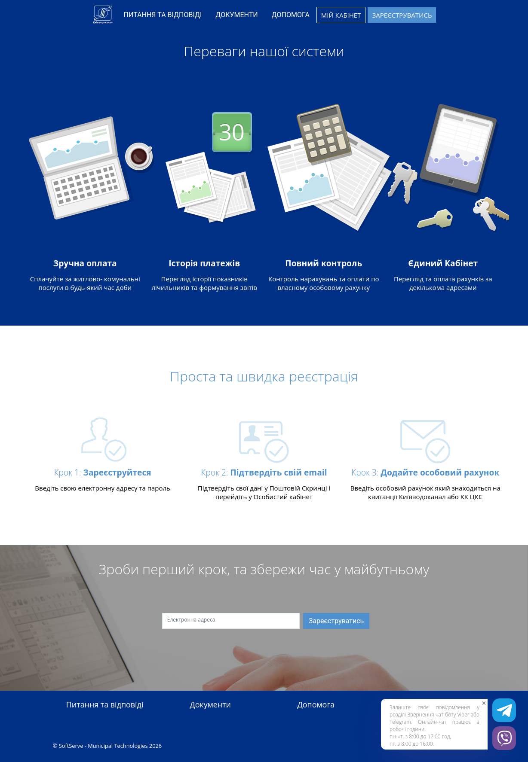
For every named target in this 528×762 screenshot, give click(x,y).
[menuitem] (163, 15)
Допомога (316, 705)
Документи (210, 705)
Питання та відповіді (105, 705)
